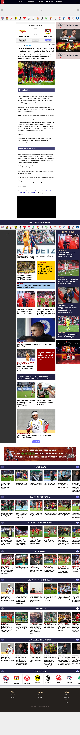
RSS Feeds (67, 723)
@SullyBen (28, 68)
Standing (35, 63)
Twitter (66, 718)
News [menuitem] (20, 2)
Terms (40, 718)
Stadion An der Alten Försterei (35, 48)
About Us (13, 718)
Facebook (66, 720)
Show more (36, 464)
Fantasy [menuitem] (49, 2)
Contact (13, 720)
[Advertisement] (40, 27)
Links (66, 725)
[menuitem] (8, 2)
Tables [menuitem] (40, 2)
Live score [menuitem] (30, 2)
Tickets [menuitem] (59, 2)
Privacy (40, 720)
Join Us (13, 723)
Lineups (22, 63)
